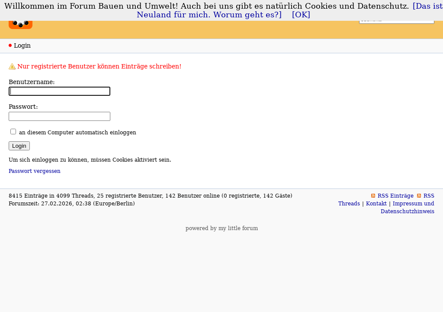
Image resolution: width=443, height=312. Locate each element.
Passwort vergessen (35, 171)
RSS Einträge (396, 196)
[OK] (301, 14)
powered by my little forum (222, 228)
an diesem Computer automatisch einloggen (77, 133)
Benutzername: (32, 81)
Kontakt (376, 204)
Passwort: (23, 106)
